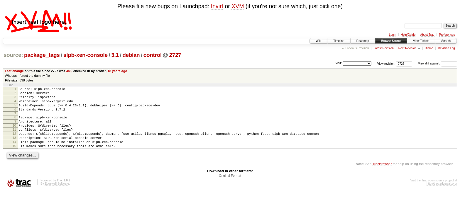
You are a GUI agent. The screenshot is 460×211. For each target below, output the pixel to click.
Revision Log (446, 48)
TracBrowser (382, 176)
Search (446, 40)
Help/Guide (408, 34)
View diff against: (437, 63)
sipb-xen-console (85, 55)
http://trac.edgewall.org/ (442, 196)
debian (131, 55)
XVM (237, 6)
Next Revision (407, 48)
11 (14, 137)
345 (68, 71)
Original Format (230, 188)
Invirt (217, 6)
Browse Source (391, 40)
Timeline (338, 40)
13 (14, 147)
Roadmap (362, 40)
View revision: (386, 63)
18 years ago (117, 71)
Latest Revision (383, 48)
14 (14, 152)
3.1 (115, 55)
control (152, 55)
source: (13, 55)
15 (14, 157)
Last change (14, 71)
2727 (175, 55)
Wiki (318, 40)
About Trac (427, 34)
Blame (429, 48)
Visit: (338, 63)
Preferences (447, 34)
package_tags (42, 55)
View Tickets (421, 40)
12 (14, 142)
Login (392, 34)
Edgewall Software (57, 196)
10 (14, 132)
